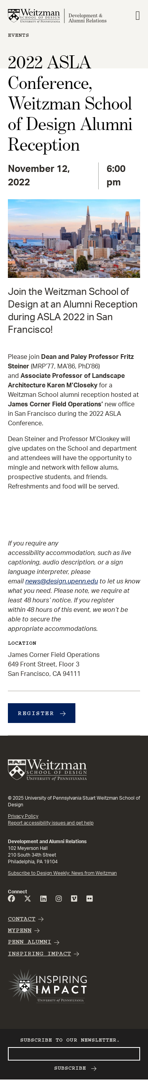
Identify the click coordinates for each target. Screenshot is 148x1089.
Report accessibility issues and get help (51, 823)
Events (18, 35)
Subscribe (70, 1068)
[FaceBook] (11, 899)
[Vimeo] (74, 899)
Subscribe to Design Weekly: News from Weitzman (62, 873)
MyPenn (20, 930)
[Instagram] (59, 899)
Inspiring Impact (39, 953)
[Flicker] (89, 899)
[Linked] (43, 899)
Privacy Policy (23, 816)
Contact (22, 918)
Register (36, 713)
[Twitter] (27, 899)
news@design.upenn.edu (61, 581)
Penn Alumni (29, 941)
